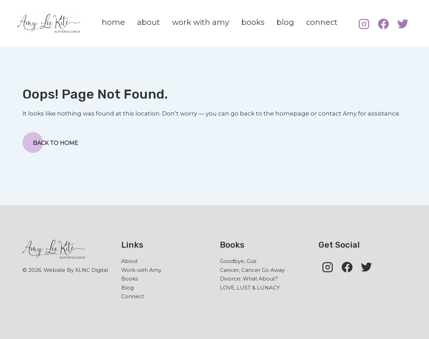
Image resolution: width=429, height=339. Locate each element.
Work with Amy (141, 270)
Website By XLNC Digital (76, 270)
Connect (132, 296)
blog (285, 22)
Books (129, 278)
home (113, 22)
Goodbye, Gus (238, 261)
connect (322, 22)
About (129, 261)
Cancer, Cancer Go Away (252, 270)
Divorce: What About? (249, 278)
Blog (127, 287)
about (148, 22)
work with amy (200, 22)
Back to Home (50, 142)
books (253, 22)
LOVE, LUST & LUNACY (250, 287)
